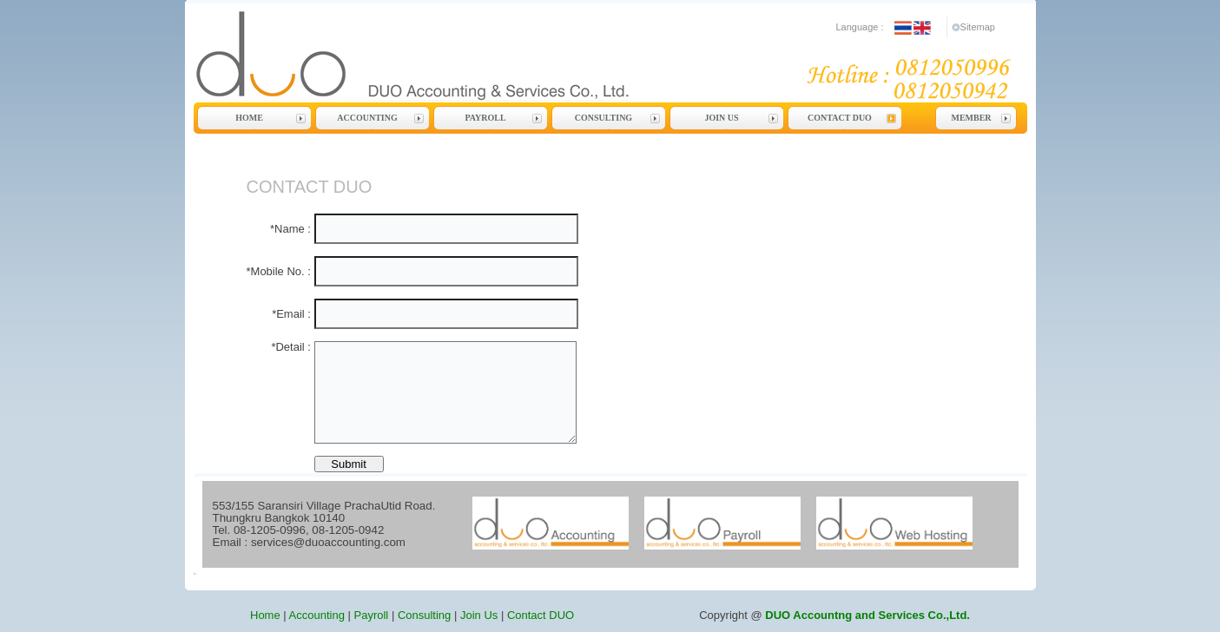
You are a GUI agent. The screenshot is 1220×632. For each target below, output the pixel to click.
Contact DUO (840, 117)
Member (971, 117)
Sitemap (977, 27)
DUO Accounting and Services (604, 55)
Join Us (721, 117)
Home (249, 117)
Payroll (485, 117)
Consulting (603, 117)
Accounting (367, 117)
